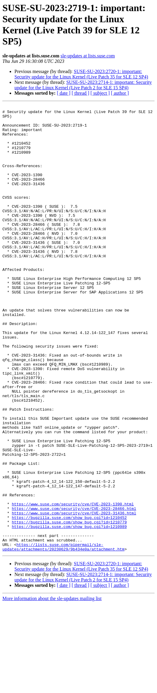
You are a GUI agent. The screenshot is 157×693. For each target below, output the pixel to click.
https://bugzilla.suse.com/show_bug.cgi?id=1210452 (69, 600)
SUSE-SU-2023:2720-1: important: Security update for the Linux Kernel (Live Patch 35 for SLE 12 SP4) (81, 74)
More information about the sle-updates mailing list (52, 687)
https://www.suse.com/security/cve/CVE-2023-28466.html (74, 589)
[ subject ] (100, 93)
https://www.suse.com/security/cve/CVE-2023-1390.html (73, 584)
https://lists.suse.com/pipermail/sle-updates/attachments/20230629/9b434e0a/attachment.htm (63, 635)
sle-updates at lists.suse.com (87, 55)
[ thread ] (80, 93)
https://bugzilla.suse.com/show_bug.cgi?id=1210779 (69, 606)
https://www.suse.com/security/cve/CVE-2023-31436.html (74, 595)
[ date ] (63, 93)
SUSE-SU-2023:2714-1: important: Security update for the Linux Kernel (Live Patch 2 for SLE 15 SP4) (83, 85)
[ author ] (120, 93)
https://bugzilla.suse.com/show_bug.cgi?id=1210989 (69, 611)
